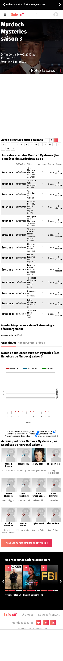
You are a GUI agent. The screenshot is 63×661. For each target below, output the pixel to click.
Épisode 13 (8, 314)
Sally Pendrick (39, 500)
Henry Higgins (8, 500)
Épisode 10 (8, 282)
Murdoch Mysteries (14, 28)
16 (59, 144)
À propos (27, 614)
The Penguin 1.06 (35, 4)
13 (45, 144)
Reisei (9, 4)
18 (8, 148)
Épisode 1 (7, 172)
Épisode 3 (7, 194)
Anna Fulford (53, 530)
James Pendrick (23, 500)
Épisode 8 (7, 258)
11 (36, 144)
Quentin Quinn (38, 530)
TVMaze (30, 629)
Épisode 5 (7, 221)
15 (54, 144)
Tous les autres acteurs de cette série (27, 543)
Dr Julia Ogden (23, 471)
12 (40, 144)
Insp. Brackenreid (53, 472)
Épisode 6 (7, 235)
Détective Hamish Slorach (8, 531)
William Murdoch (8, 471)
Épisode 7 (7, 247)
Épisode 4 (7, 207)
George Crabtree (38, 471)
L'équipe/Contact (48, 614)
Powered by (11, 335)
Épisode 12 (8, 303)
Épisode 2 (7, 184)
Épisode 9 (7, 269)
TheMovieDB (41, 629)
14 (50, 144)
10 (31, 144)
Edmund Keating (24, 530)
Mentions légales (22, 622)
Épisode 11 (8, 293)
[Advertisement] (30, 106)
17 (3, 148)
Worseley (54, 500)
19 (13, 148)
